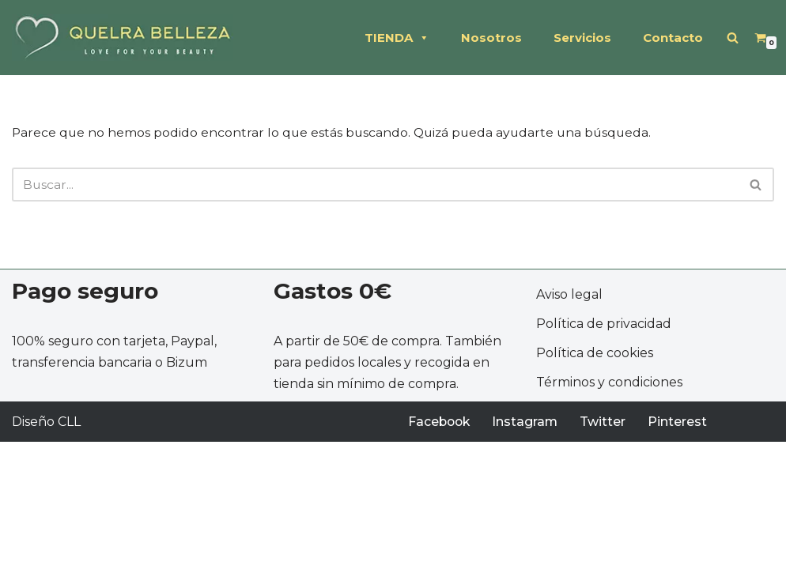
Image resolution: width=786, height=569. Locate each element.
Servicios (582, 37)
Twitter (606, 548)
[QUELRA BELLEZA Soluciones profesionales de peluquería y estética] (122, 37)
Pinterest (681, 548)
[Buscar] (733, 37)
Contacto (673, 37)
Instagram (528, 548)
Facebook (440, 548)
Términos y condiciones (609, 510)
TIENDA (397, 38)
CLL (69, 548)
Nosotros (491, 37)
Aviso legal (569, 421)
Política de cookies (594, 480)
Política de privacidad (603, 450)
